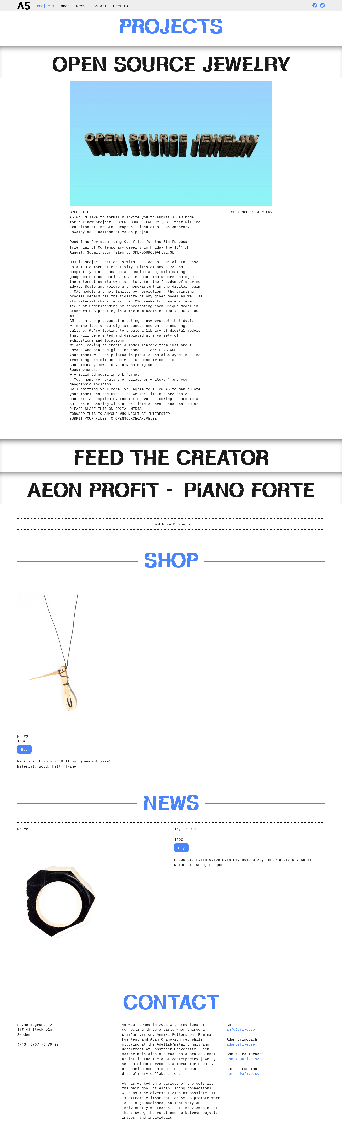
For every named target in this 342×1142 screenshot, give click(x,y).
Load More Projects (171, 536)
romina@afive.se (243, 1085)
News (80, 5)
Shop (65, 5)
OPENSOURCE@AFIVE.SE (153, 256)
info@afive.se (241, 1041)
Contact (99, 5)
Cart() (120, 5)
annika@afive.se (243, 1070)
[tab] (171, 64)
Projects (45, 5)
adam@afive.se (241, 1056)
